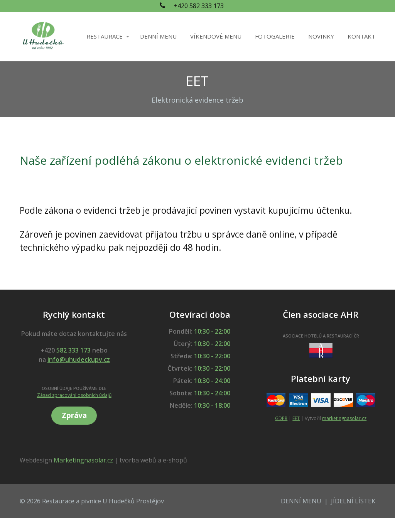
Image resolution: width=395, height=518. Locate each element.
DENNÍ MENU (158, 36)
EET (296, 418)
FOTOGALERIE (275, 36)
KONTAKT (361, 36)
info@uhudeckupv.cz (78, 359)
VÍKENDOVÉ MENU (215, 36)
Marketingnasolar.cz (83, 460)
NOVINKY (321, 36)
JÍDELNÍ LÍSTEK (353, 501)
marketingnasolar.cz (344, 418)
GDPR (281, 418)
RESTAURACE (104, 36)
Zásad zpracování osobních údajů (74, 395)
